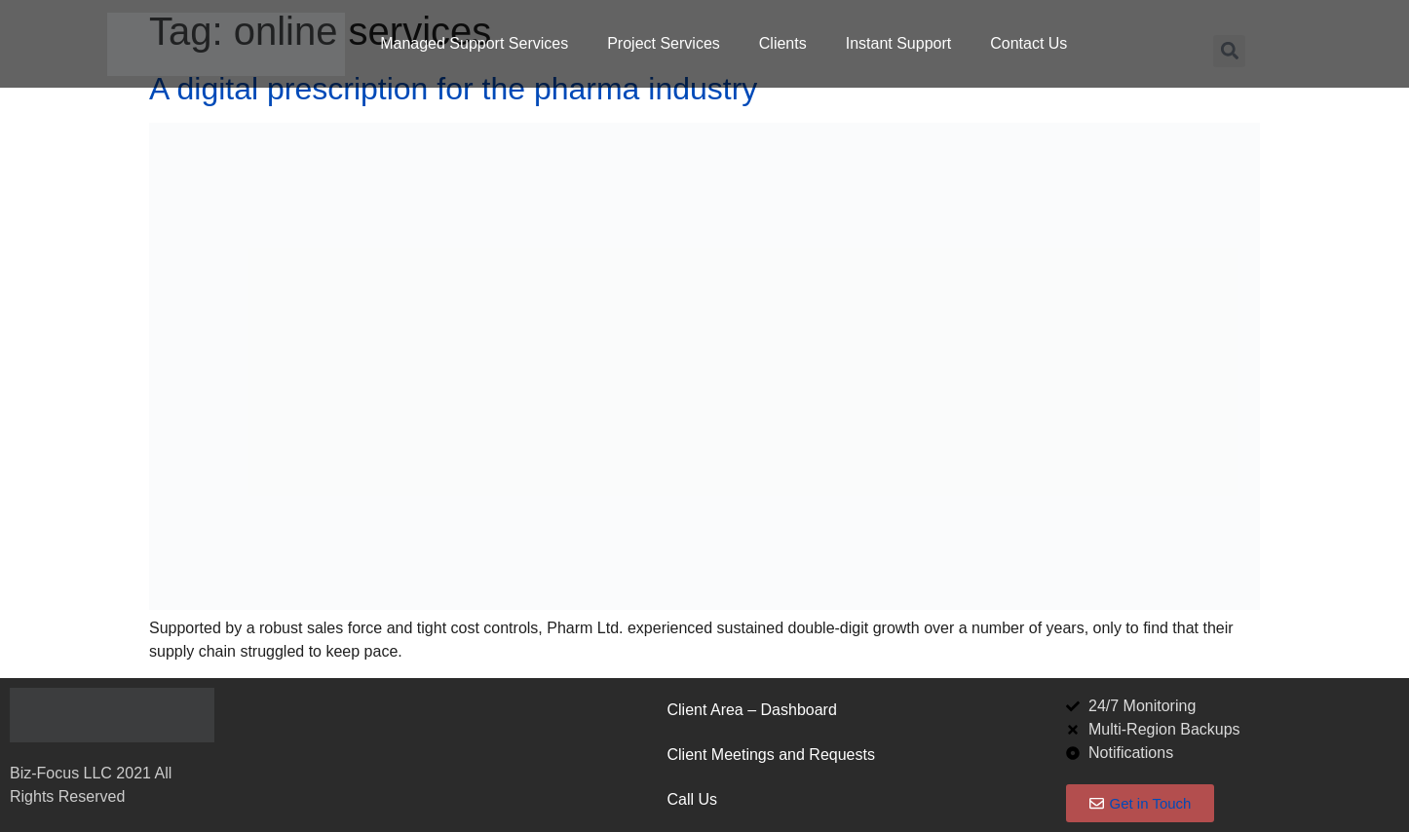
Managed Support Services (474, 43)
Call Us (691, 799)
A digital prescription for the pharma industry (453, 88)
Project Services (663, 43)
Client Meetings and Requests (770, 754)
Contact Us (1028, 43)
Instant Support (899, 43)
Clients (783, 43)
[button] (1229, 51)
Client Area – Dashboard (751, 709)
